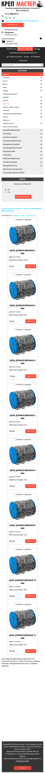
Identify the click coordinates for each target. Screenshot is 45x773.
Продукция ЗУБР (9, 151)
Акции (26, 57)
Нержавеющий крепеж (11, 130)
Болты (5, 81)
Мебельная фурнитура (11, 158)
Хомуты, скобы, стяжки (11, 107)
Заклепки (6, 110)
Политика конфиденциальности (23, 53)
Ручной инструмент (10, 137)
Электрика (7, 155)
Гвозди (5, 117)
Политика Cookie (22, 761)
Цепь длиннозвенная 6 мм (22, 471)
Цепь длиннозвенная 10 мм (22, 581)
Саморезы (6, 77)
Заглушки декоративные (12, 141)
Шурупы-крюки (8, 123)
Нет (9, 192)
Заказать (30, 266)
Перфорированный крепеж (12, 113)
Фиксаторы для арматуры (12, 169)
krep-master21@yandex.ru (15, 21)
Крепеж (6, 74)
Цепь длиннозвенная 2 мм (22, 252)
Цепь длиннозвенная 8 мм (22, 526)
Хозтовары (7, 134)
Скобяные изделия (10, 162)
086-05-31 (12, 14)
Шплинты (6, 120)
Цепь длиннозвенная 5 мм (22, 416)
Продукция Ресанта (10, 165)
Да (9, 189)
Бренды (37, 49)
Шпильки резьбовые (10, 94)
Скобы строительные (10, 126)
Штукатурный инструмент (12, 148)
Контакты (23, 60)
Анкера (5, 100)
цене (23, 215)
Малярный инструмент (11, 144)
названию (16, 215)
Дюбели (6, 97)
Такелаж (6, 103)
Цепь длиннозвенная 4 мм (22, 361)
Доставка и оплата (14, 57)
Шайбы (5, 90)
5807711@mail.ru (31, 21)
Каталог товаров (25, 49)
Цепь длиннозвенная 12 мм (22, 636)
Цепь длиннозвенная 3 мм (22, 306)
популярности (31, 215)
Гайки (5, 87)
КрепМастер (11, 49)
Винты (5, 84)
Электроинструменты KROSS (14, 173)
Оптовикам (35, 57)
